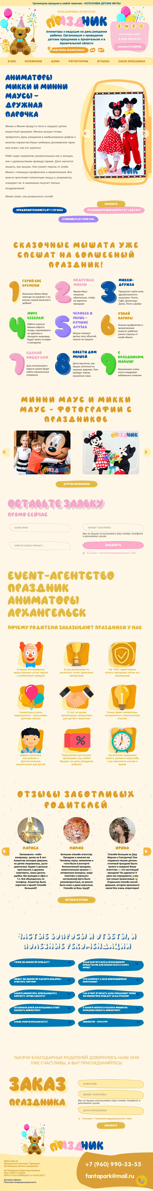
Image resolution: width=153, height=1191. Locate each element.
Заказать (111, 204)
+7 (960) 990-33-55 (113, 1163)
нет (101, 50)
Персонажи (33, 61)
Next (145, 134)
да (93, 50)
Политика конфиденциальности (20, 1182)
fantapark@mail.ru (109, 1175)
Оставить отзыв (76, 899)
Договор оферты (12, 1179)
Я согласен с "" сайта (109, 552)
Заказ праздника (131, 61)
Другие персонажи (76, 484)
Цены (55, 61)
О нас (12, 61)
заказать (129, 46)
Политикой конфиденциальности (115, 553)
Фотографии (78, 61)
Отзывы (103, 61)
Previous (86, 134)
